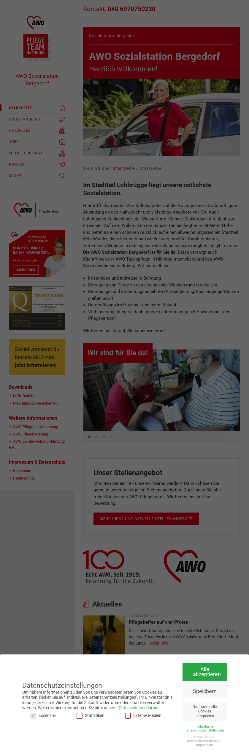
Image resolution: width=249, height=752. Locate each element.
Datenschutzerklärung (139, 707)
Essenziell (43, 715)
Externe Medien (143, 715)
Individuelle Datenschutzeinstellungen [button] (204, 728)
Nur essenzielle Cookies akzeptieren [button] (205, 711)
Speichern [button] (205, 691)
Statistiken (90, 715)
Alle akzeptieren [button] (207, 672)
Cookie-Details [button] (204, 737)
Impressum (204, 745)
